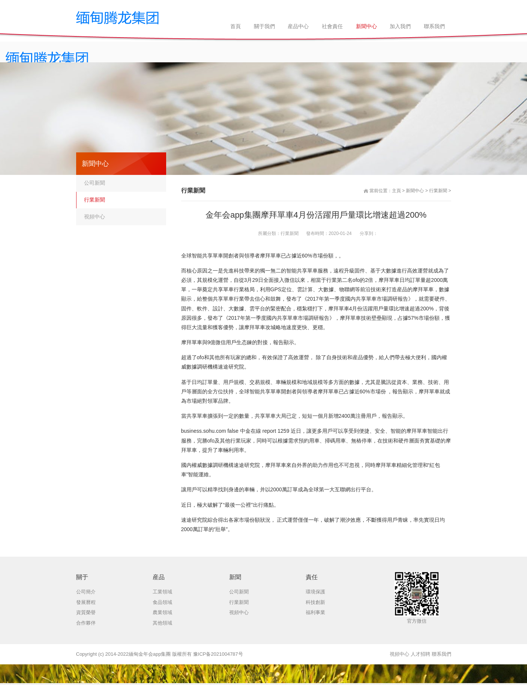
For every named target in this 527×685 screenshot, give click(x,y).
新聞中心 (415, 190)
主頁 (396, 190)
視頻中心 (94, 217)
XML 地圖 (263, 674)
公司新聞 (94, 183)
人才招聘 (420, 654)
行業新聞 (438, 190)
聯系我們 (441, 654)
